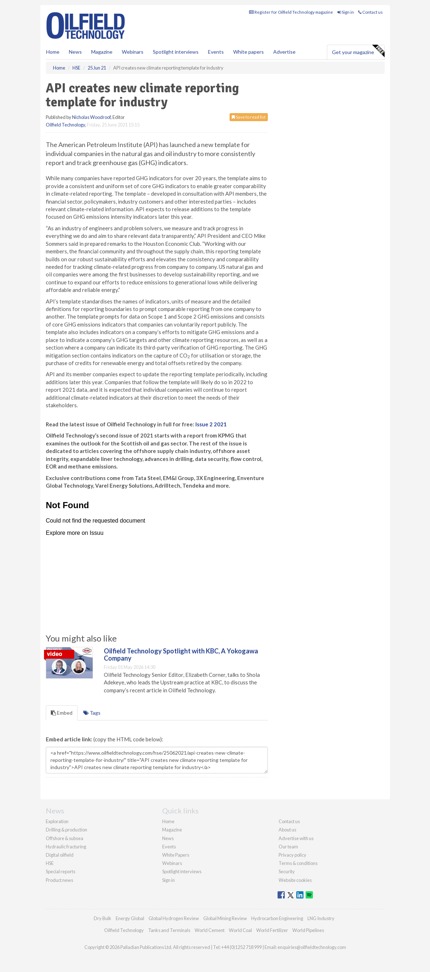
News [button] (75, 52)
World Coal (240, 930)
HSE (50, 863)
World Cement (210, 930)
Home (52, 52)
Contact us (370, 12)
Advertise (284, 52)
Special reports (60, 871)
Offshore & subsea (64, 838)
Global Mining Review (225, 918)
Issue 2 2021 (211, 424)
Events (216, 52)
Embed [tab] (61, 713)
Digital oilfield (60, 855)
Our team (288, 846)
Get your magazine (358, 51)
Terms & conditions (298, 863)
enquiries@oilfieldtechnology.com (312, 947)
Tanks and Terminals (169, 930)
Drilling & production (66, 830)
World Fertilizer (272, 930)
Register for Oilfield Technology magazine (291, 12)
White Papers (175, 855)
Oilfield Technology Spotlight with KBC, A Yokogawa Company (181, 654)
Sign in (345, 12)
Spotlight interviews (176, 52)
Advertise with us (296, 838)
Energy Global (130, 918)
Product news (59, 880)
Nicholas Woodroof (91, 117)
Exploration (57, 821)
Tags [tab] (92, 713)
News (168, 838)
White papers (248, 52)
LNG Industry (320, 918)
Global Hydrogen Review (173, 918)
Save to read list (249, 117)
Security (287, 871)
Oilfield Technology (65, 125)
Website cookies (295, 880)
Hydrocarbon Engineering (277, 918)
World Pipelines (308, 930)
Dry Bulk (102, 918)
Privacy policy (292, 855)
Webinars (132, 52)
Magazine (101, 52)
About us (287, 830)
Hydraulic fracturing (66, 846)
